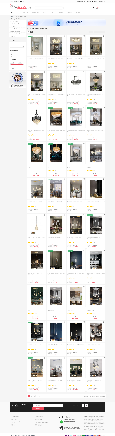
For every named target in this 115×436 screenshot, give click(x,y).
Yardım (13, 423)
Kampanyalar (38, 416)
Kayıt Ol (22, 1)
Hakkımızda (14, 416)
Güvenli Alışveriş (15, 418)
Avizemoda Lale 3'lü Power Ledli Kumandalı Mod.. (54, 309)
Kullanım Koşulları (40, 418)
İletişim (13, 420)
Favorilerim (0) (81, 1)
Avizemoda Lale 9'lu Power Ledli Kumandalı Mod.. (93, 309)
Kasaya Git (102, 1)
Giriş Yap (17, 1)
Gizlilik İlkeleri (39, 421)
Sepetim (94, 1)
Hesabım (88, 1)
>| (40, 396)
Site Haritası (38, 423)
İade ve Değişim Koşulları (42, 420)
